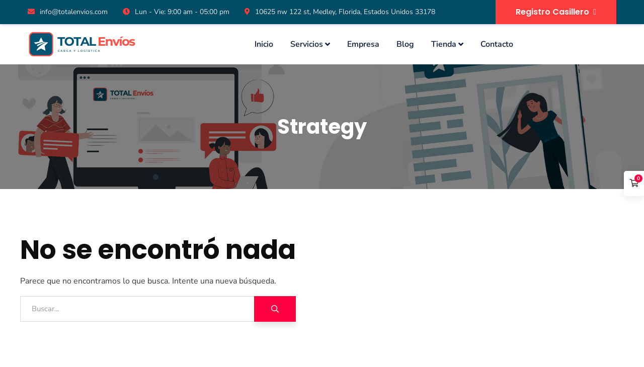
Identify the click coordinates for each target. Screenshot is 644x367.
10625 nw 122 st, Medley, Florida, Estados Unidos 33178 (340, 12)
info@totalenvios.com (68, 12)
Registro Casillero (556, 12)
